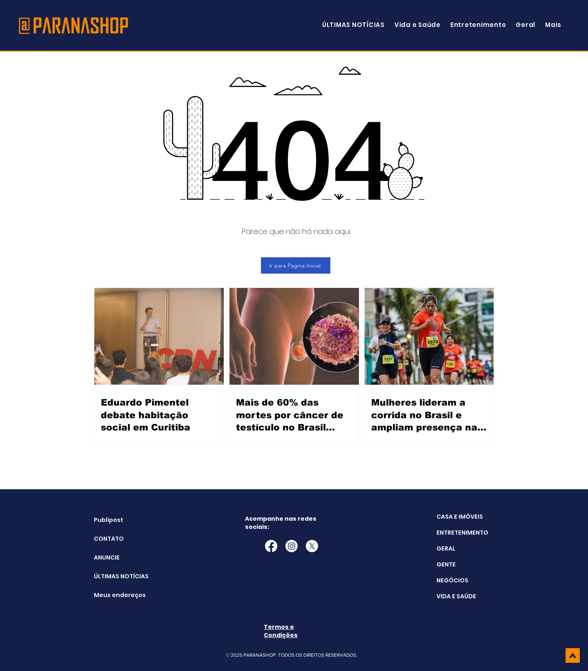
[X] (312, 546)
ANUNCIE (107, 557)
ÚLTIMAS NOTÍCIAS (114, 576)
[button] (553, 24)
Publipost (108, 520)
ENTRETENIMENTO (462, 532)
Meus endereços (114, 595)
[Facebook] (271, 546)
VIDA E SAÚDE (456, 596)
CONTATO (109, 539)
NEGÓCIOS (452, 580)
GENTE (446, 564)
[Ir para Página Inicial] (295, 265)
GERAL (446, 548)
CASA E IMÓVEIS (460, 517)
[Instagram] (291, 546)
